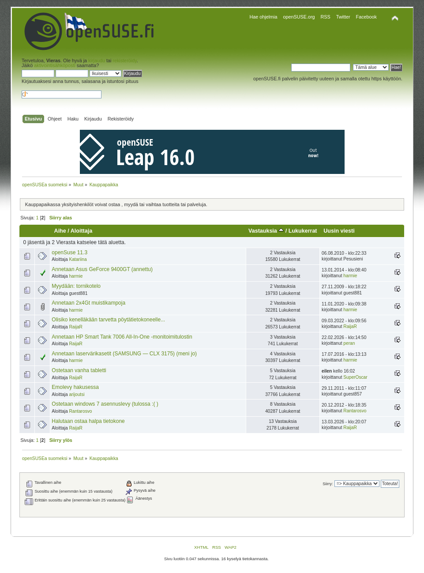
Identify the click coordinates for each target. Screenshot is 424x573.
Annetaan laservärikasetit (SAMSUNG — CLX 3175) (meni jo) (124, 354)
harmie (76, 276)
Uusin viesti (338, 231)
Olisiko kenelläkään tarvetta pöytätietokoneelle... (108, 320)
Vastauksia (266, 231)
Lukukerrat (303, 231)
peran (349, 343)
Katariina (77, 259)
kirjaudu (96, 60)
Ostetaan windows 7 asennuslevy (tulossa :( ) (105, 404)
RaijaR (76, 326)
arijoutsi (76, 394)
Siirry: (328, 484)
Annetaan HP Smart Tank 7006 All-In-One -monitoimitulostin (122, 337)
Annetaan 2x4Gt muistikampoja (88, 303)
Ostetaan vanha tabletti (79, 370)
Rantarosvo (80, 411)
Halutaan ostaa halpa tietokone (88, 421)
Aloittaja (81, 231)
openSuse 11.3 (69, 252)
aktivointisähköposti (54, 65)
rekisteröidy (124, 60)
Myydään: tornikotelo (76, 286)
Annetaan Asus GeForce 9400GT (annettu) (102, 269)
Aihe (60, 231)
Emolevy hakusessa (75, 387)
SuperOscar (355, 377)
